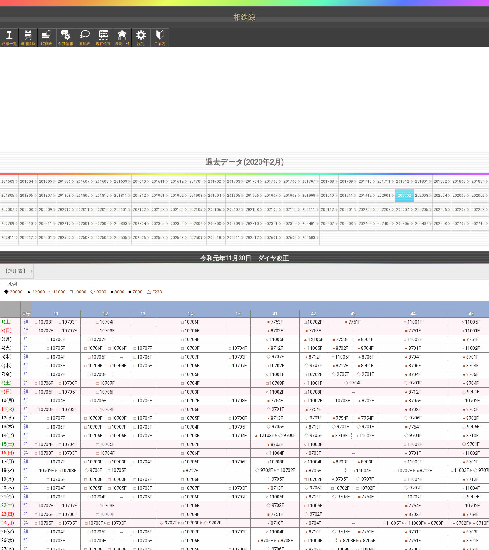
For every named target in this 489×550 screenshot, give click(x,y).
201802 (440, 181)
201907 (271, 195)
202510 (214, 237)
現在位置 (103, 44)
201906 (252, 195)
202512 (252, 237)
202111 (308, 209)
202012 (102, 209)
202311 (271, 223)
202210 (26, 223)
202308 (214, 223)
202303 (120, 223)
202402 (327, 223)
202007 (7, 209)
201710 (365, 181)
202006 (478, 195)
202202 (365, 209)
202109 (271, 209)
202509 (195, 237)
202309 (233, 223)
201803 (459, 181)
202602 (290, 237)
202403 (346, 223)
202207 (459, 209)
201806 (26, 195)
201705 (271, 181)
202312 (290, 223)
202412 (26, 237)
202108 (252, 209)
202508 (177, 237)
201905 (233, 195)
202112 (327, 209)
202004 (440, 195)
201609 (120, 181)
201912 (365, 195)
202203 (383, 209)
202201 (346, 209)
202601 (271, 237)
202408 (440, 223)
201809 (83, 195)
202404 (365, 223)
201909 (308, 195)
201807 (45, 195)
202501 (45, 237)
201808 (64, 195)
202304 (139, 223)
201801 (421, 181)
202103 (158, 209)
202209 (7, 223)
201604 (26, 181)
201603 (7, 181)
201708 (327, 181)
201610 (139, 181)
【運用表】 (15, 271)
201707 (308, 181)
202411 (7, 237)
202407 (421, 223)
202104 (177, 209)
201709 (346, 181)
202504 (102, 237)
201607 (83, 181)
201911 (346, 195)
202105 (195, 209)
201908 (290, 195)
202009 (45, 209)
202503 (83, 237)
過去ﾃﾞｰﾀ (121, 44)
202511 (233, 237)
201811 (120, 195)
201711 (383, 181)
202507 (158, 237)
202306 (177, 223)
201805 (7, 195)
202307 (195, 223)
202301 (83, 223)
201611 (158, 181)
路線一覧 (9, 44)
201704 (252, 181)
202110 (290, 209)
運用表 (84, 44)
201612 (177, 181)
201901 (158, 195)
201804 (478, 181)
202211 (45, 223)
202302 (102, 223)
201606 (64, 181)
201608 (102, 181)
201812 (139, 195)
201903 (195, 195)
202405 (383, 223)
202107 (233, 209)
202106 (214, 209)
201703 (233, 181)
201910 (327, 195)
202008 (26, 209)
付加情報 (65, 44)
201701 (195, 181)
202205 (421, 209)
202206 (440, 209)
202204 (402, 209)
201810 (102, 195)
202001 (383, 195)
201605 (45, 181)
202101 (120, 209)
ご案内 (159, 44)
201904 (214, 195)
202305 (158, 223)
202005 (459, 195)
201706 (290, 181)
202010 (64, 209)
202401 (308, 223)
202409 (459, 223)
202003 (421, 195)
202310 (252, 223)
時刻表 (46, 44)
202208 (478, 209)
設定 (141, 44)
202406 (402, 223)
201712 (402, 181)
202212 (64, 223)
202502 (64, 237)
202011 (83, 209)
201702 (214, 181)
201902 (177, 195)
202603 (308, 237)
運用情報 (28, 44)
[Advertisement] (244, 98)
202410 (478, 223)
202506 (139, 237)
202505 (120, 237)
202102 (139, 209)
